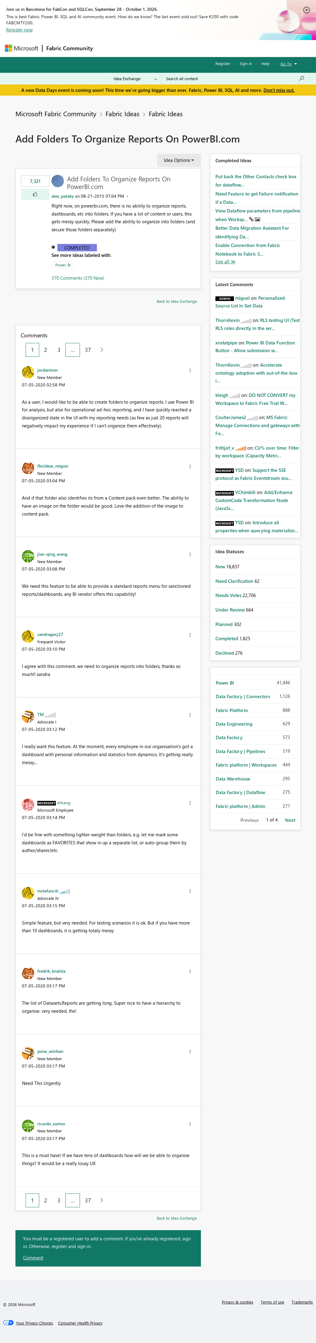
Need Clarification (235, 581)
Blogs (214, 48)
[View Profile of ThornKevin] (227, 320)
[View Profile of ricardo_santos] (51, 1123)
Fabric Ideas (122, 113)
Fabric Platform (232, 710)
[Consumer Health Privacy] (80, 1323)
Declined (225, 653)
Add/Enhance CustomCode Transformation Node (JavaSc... (254, 500)
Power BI (63, 264)
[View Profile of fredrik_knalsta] (51, 971)
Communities (186, 48)
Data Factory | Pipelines (240, 751)
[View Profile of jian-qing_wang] (52, 554)
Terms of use (272, 1301)
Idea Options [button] (177, 160)
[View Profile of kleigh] (221, 395)
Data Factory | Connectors (243, 696)
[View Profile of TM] (40, 714)
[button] (35, 194)
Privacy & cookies (237, 1301)
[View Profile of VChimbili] (245, 492)
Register (222, 63)
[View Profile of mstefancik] (47, 891)
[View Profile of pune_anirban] (50, 1051)
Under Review (230, 610)
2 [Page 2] (45, 349)
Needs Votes (229, 595)
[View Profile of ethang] (63, 802)
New (220, 566)
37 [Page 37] (88, 349)
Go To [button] (286, 63)
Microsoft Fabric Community (55, 113)
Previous (249, 820)
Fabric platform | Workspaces (246, 765)
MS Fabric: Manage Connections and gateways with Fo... (257, 425)
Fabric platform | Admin (240, 806)
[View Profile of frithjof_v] (224, 448)
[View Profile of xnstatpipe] (226, 343)
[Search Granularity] (135, 78)
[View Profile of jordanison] (47, 370)
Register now (19, 30)
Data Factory (229, 737)
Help (265, 63)
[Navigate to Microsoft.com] (21, 48)
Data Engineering (234, 724)
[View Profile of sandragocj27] (50, 634)
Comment (33, 1257)
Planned (224, 624)
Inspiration (134, 48)
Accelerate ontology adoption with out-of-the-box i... (256, 373)
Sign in (246, 63)
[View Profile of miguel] (242, 298)
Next (290, 820)
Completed (77, 248)
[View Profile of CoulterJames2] (230, 417)
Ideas (159, 48)
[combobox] (235, 78)
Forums (107, 48)
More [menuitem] (235, 48)
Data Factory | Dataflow (240, 792)
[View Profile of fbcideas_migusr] (53, 466)
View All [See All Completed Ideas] (225, 261)
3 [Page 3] (58, 349)
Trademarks (302, 1301)
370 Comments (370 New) (78, 278)
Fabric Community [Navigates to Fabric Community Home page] (69, 48)
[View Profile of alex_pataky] (63, 196)
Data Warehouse (233, 779)
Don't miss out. (279, 90)
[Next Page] (100, 350)
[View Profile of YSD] (239, 470)
